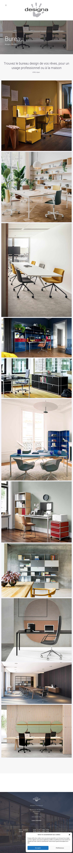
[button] (69, 835)
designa (7, 44)
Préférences (60, 848)
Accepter (38, 848)
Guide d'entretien (36, 820)
